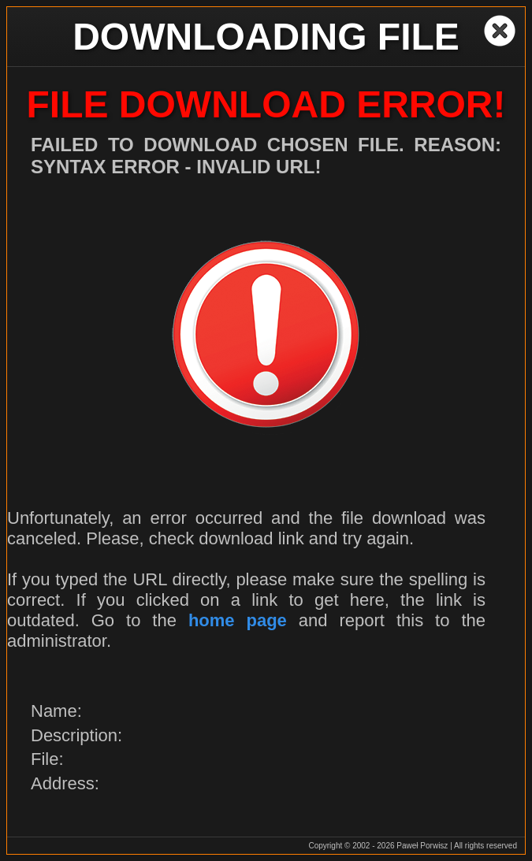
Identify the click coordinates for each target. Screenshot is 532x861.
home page (237, 620)
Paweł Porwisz (422, 845)
